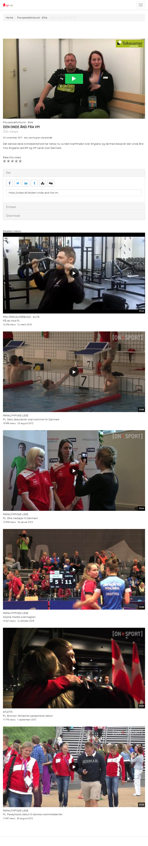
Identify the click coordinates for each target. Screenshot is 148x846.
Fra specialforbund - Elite (32, 18)
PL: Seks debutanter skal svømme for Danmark (31, 419)
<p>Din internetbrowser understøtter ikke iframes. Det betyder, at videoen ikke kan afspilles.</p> (74, 79)
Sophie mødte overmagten (19, 617)
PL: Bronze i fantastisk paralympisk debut (28, 716)
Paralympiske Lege (15, 415)
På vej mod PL (11, 321)
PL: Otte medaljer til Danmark (20, 518)
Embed (11, 207)
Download (13, 216)
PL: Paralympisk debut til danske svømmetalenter (33, 814)
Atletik (8, 712)
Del (8, 173)
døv (26, 137)
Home (9, 18)
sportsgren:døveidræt (40, 137)
